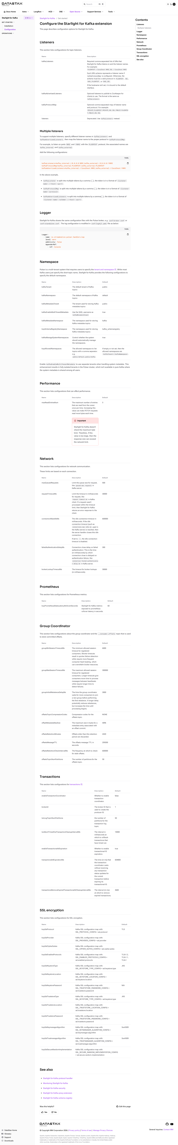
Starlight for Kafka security (54, 1088)
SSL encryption (52, 910)
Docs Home (9, 12)
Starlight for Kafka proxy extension (57, 1093)
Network (47, 459)
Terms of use (86, 1130)
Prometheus (49, 587)
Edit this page (123, 1106)
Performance (50, 383)
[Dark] (171, 4)
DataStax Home (9, 1130)
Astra (25, 12)
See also (46, 1070)
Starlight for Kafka (47, 18)
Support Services (95, 12)
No (54, 1112)
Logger (45, 213)
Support (6, 1137)
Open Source (76, 12)
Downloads (7, 1141)
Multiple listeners (51, 131)
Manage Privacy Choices (103, 1130)
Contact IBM (168, 1130)
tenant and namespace (104, 269)
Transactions (50, 777)
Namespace (49, 262)
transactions (75, 784)
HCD (52, 12)
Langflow (39, 12)
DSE (62, 12)
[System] (174, 4)
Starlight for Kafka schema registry (57, 1098)
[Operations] (17, 33)
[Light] (168, 4)
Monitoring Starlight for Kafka (55, 1083)
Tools (111, 12)
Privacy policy (74, 1130)
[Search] (94, 4)
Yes (44, 1112)
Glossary (6, 1134)
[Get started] (17, 22)
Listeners (47, 42)
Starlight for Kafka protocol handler (58, 1078)
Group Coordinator (55, 626)
